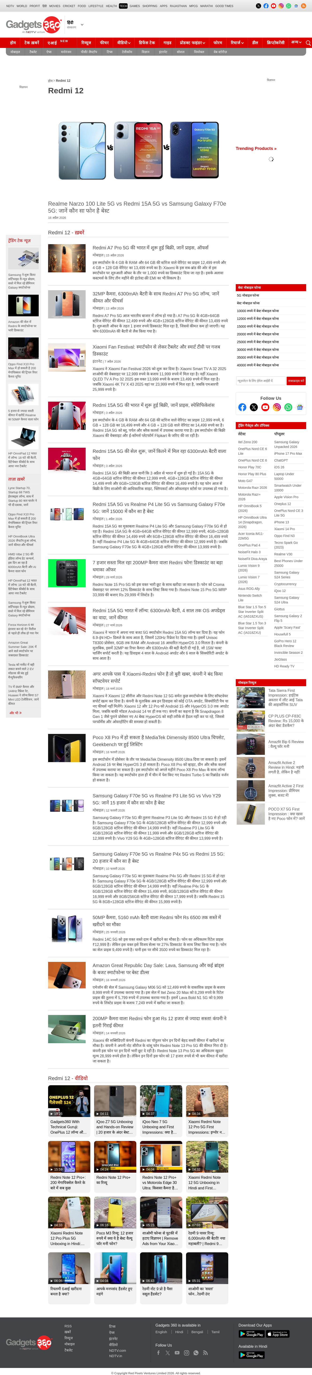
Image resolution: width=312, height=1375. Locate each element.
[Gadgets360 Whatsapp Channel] (288, 407)
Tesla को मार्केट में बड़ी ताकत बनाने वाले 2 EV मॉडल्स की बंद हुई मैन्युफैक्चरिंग (21, 671)
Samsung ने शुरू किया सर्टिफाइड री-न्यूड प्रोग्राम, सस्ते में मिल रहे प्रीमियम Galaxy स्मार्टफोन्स (21, 609)
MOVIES (54, 6)
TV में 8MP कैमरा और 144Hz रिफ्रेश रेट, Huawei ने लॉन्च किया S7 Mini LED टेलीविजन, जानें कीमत (23, 695)
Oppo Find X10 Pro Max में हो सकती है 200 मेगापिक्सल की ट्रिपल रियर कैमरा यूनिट (22, 521)
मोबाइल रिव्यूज (247, 683)
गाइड (167, 43)
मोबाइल (15, 52)
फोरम (217, 43)
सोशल (180, 52)
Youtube (177, 1352)
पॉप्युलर (279, 434)
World (22, 6)
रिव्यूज (86, 43)
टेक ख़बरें (31, 43)
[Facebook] (242, 407)
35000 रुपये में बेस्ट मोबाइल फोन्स (258, 357)
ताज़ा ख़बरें (16, 479)
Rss (205, 1352)
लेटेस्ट (242, 434)
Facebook (158, 1352)
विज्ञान (145, 52)
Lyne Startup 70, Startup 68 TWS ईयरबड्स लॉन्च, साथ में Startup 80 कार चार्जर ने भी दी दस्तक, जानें (22, 496)
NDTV (10, 6)
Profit (35, 6)
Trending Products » (256, 148)
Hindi (179, 1332)
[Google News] (300, 407)
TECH (123, 6)
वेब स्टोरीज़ (220, 52)
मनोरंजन (66, 52)
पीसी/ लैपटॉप (89, 52)
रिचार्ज (235, 43)
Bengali (197, 1332)
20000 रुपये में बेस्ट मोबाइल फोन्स (258, 334)
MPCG (193, 6)
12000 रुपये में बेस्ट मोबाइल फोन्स (258, 319)
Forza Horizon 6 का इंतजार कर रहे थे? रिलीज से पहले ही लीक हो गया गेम (23, 629)
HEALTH (111, 6)
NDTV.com (117, 1350)
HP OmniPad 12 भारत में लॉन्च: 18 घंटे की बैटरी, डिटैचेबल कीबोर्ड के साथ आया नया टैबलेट (22, 587)
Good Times (224, 6)
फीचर (104, 43)
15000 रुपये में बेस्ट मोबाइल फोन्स (258, 326)
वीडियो (122, 43)
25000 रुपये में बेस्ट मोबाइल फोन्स (258, 342)
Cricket (69, 6)
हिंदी (44, 6)
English (161, 1332)
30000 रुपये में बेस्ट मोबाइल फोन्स (258, 350)
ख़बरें (68, 1332)
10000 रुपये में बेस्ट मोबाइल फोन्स (258, 311)
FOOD (82, 6)
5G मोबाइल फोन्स (248, 295)
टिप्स (109, 52)
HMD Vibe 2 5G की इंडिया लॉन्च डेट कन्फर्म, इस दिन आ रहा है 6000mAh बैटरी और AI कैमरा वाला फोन (22, 562)
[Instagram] (277, 407)
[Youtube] (265, 407)
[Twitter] (254, 407)
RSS (68, 1326)
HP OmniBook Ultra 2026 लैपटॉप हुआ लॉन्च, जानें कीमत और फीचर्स (22, 541)
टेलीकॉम (127, 52)
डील (255, 43)
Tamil (215, 1332)
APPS (163, 6)
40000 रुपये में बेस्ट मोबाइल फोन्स (258, 365)
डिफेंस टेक (147, 43)
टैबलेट (33, 52)
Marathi (206, 6)
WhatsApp (196, 1352)
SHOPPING (149, 6)
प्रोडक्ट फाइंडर (191, 43)
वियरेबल (199, 52)
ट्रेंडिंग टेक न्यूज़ (19, 240)
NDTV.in (115, 1356)
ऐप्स (48, 52)
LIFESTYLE (95, 6)
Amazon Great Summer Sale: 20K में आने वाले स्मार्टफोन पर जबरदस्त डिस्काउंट (22, 649)
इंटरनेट (163, 52)
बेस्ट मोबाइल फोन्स (248, 303)
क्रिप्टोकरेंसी (275, 43)
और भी (15, 713)
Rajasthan (178, 6)
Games (135, 6)
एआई (58, 42)
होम (13, 43)
